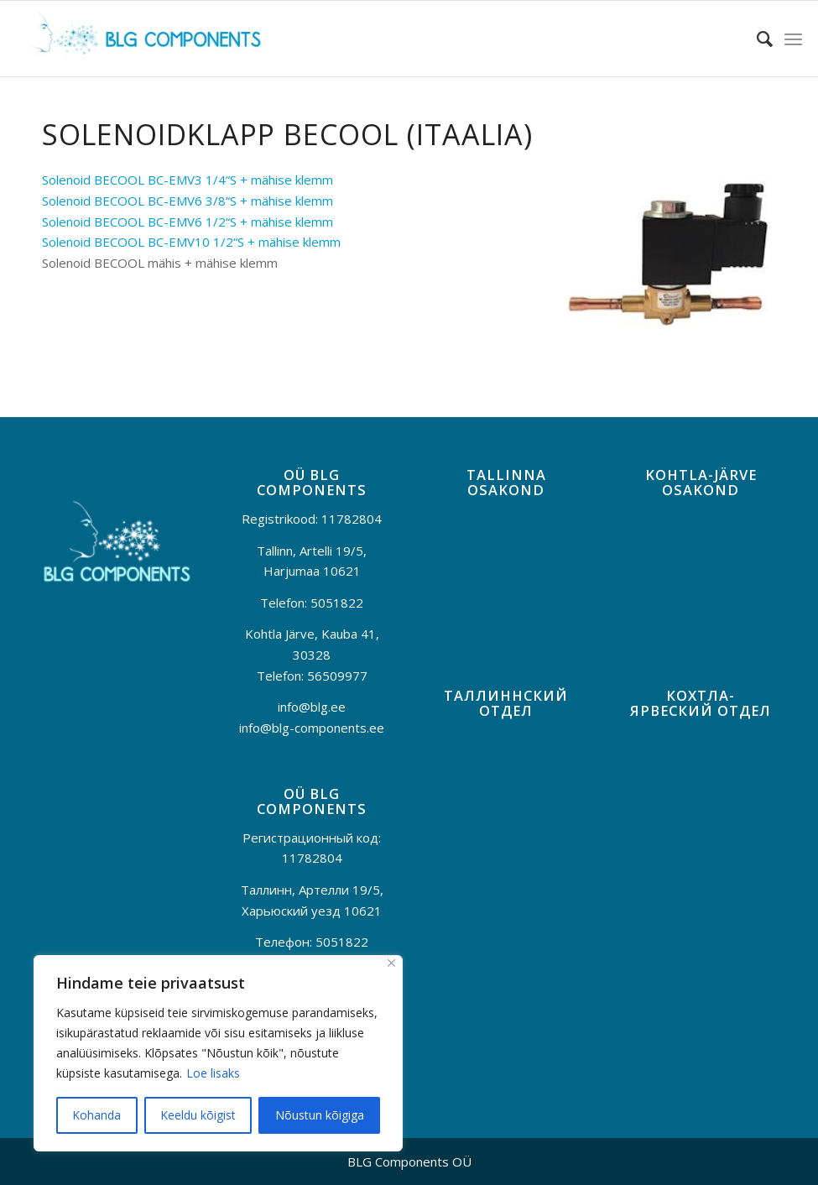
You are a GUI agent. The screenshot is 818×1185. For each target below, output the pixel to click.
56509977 (337, 675)
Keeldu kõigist (198, 1115)
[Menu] (793, 38)
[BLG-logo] (144, 38)
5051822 (336, 602)
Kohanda (96, 1115)
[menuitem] (756, 38)
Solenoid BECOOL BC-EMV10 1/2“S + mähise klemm (191, 241)
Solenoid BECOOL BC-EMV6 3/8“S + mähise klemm (187, 200)
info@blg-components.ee (311, 727)
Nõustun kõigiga (319, 1115)
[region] (218, 1053)
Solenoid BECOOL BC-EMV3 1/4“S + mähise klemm (187, 179)
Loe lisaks (213, 1073)
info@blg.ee (312, 706)
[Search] (756, 38)
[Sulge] (391, 963)
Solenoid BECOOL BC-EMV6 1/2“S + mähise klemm (187, 221)
